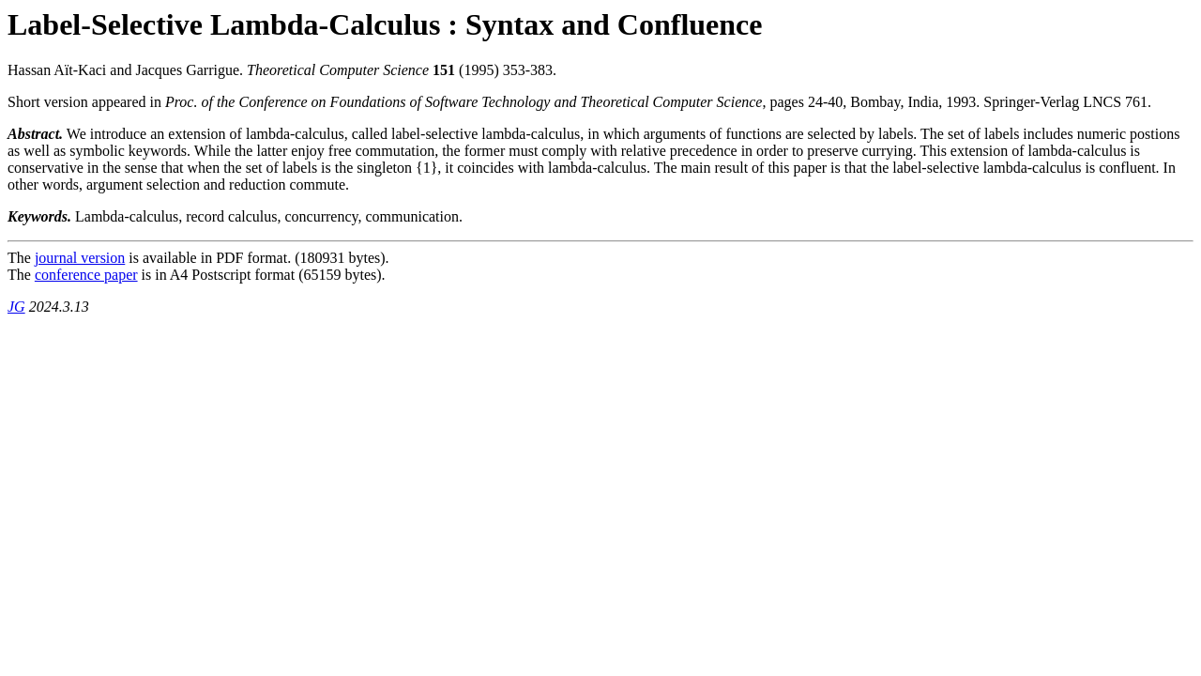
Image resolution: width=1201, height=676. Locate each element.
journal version (80, 258)
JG (16, 307)
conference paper (86, 275)
